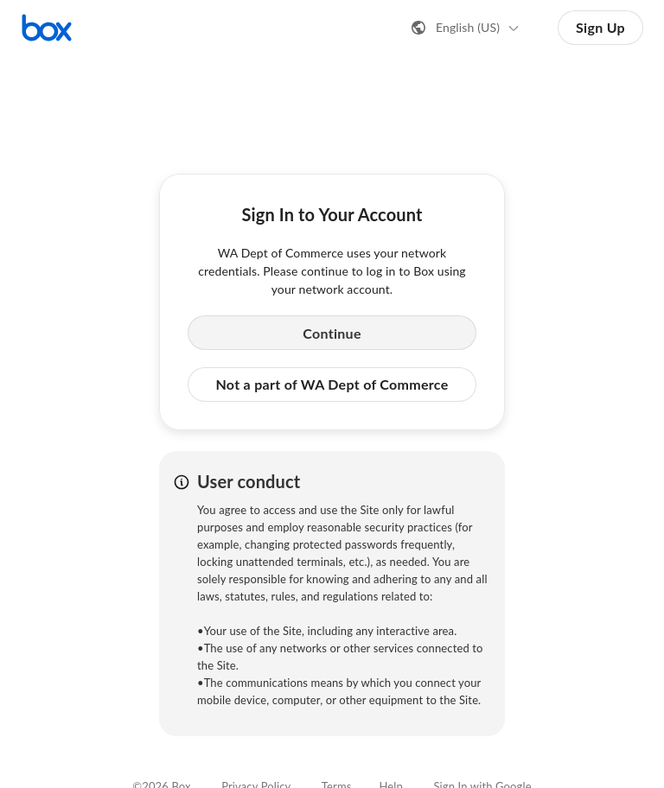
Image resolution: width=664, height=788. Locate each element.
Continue (332, 333)
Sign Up (600, 27)
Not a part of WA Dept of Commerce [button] (331, 384)
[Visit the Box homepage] (47, 27)
